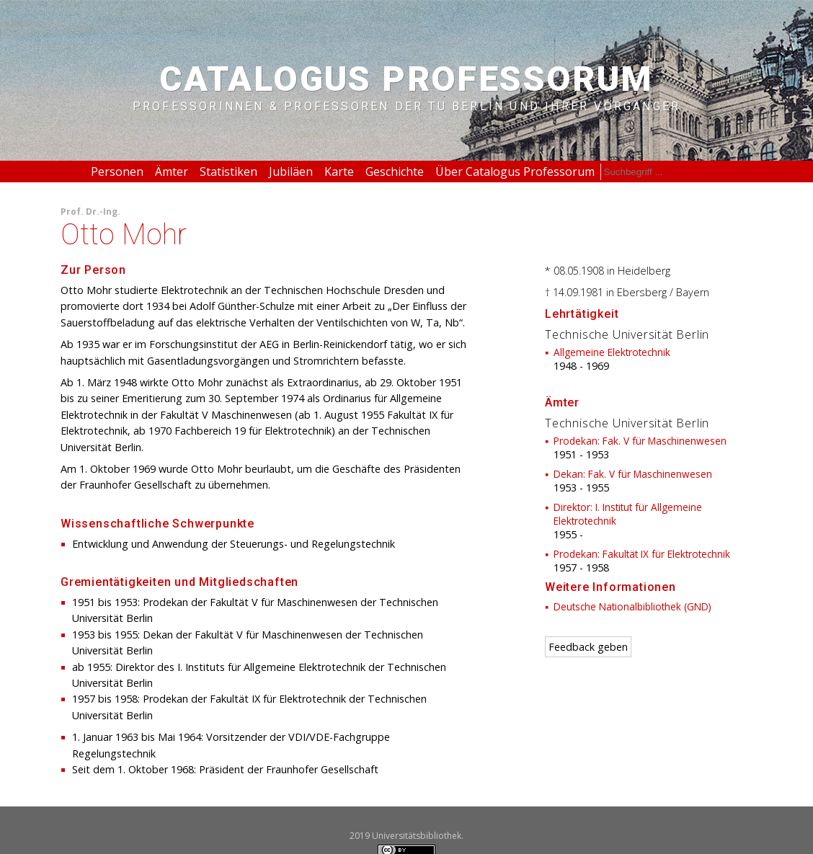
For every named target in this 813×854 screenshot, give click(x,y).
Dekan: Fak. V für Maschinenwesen (633, 474)
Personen (117, 171)
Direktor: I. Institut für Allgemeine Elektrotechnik (628, 514)
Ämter (171, 171)
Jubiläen (291, 171)
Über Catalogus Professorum (515, 171)
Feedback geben (588, 647)
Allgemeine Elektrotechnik (612, 352)
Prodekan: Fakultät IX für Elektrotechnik (642, 554)
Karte (339, 171)
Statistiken (228, 171)
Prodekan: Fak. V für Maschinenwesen (640, 441)
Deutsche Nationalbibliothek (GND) (632, 606)
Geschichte (394, 171)
